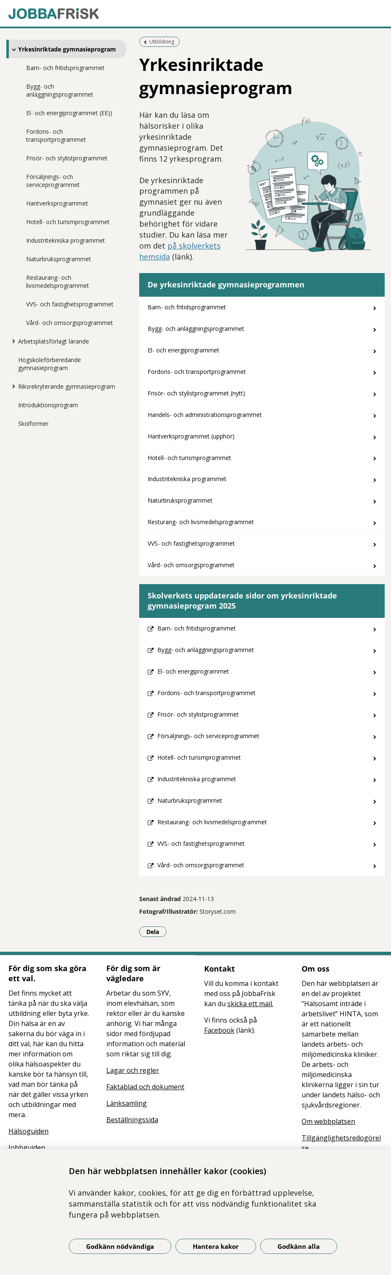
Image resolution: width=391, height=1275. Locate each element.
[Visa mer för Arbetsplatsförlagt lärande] (11, 341)
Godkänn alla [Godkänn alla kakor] (299, 1246)
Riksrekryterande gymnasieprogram (66, 386)
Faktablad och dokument (145, 1086)
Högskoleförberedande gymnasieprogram (49, 364)
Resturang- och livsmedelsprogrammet (201, 522)
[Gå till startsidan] (195, 13)
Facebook (219, 1030)
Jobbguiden (26, 1147)
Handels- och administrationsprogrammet (205, 415)
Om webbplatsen (328, 1121)
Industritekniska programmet (65, 240)
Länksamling (126, 1103)
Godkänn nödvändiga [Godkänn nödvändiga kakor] (120, 1246)
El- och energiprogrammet (183, 350)
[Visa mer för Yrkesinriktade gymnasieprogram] (11, 49)
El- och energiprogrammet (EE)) (69, 113)
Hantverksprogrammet (57, 203)
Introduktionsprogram (48, 405)
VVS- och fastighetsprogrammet (69, 304)
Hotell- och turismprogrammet (68, 222)
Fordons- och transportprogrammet (56, 135)
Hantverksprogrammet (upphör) (191, 436)
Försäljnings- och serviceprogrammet (53, 181)
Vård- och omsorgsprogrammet (69, 323)
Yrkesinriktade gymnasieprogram (67, 49)
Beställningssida (132, 1119)
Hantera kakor (216, 1246)
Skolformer (33, 424)
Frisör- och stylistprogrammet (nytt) (196, 393)
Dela (156, 931)
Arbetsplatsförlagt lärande (53, 341)
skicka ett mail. (250, 1003)
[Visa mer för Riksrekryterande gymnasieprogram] (11, 386)
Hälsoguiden (28, 1131)
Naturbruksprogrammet (58, 259)
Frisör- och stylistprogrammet (67, 158)
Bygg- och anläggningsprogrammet (59, 90)
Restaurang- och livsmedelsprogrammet (57, 281)
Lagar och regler (132, 1070)
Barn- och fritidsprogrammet (65, 68)
